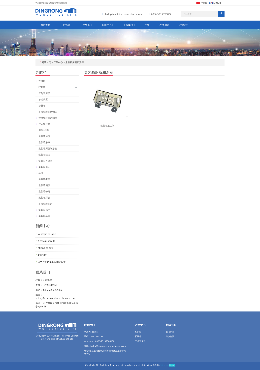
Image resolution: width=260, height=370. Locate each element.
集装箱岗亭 (44, 209)
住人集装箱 (44, 123)
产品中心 (86, 25)
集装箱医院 (44, 154)
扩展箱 (138, 336)
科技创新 (170, 336)
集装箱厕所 (44, 136)
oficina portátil (45, 247)
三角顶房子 (44, 93)
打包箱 (41, 87)
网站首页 (45, 25)
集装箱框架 (44, 179)
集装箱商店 (44, 166)
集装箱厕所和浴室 (74, 62)
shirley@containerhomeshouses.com (124, 14)
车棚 (40, 173)
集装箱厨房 (44, 197)
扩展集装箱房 (45, 203)
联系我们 (184, 25)
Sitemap (164, 365)
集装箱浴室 (44, 142)
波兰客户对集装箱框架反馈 (52, 261)
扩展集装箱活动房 (47, 111)
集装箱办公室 (45, 160)
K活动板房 (43, 130)
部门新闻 (170, 331)
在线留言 (164, 25)
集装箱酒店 (44, 185)
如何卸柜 (42, 254)
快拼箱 (41, 81)
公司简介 (65, 25)
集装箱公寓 (44, 191)
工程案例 (129, 25)
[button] (91, 25)
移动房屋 (43, 99)
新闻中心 (107, 25)
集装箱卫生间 (107, 125)
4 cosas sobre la (46, 241)
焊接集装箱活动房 (47, 117)
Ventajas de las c (47, 234)
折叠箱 (41, 105)
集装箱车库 (44, 215)
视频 (147, 25)
